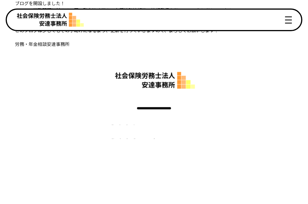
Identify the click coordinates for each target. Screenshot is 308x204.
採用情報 (204, 154)
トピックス (168, 133)
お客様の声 (137, 133)
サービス (108, 133)
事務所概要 (172, 154)
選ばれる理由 (76, 133)
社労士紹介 (141, 154)
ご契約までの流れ (81, 154)
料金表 (115, 154)
